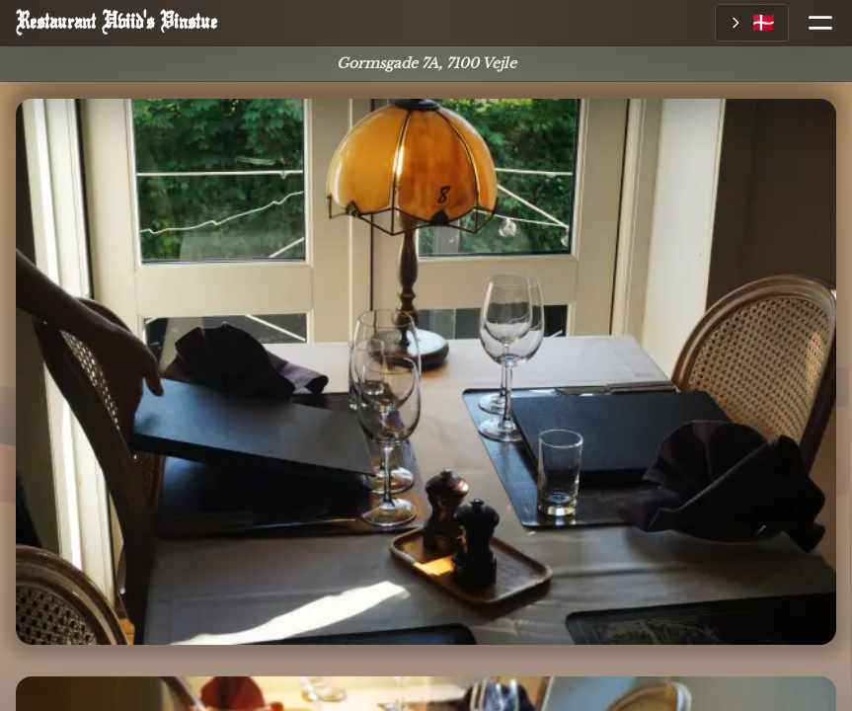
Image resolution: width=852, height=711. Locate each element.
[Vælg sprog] (752, 22)
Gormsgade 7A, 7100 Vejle (426, 63)
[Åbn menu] (812, 23)
